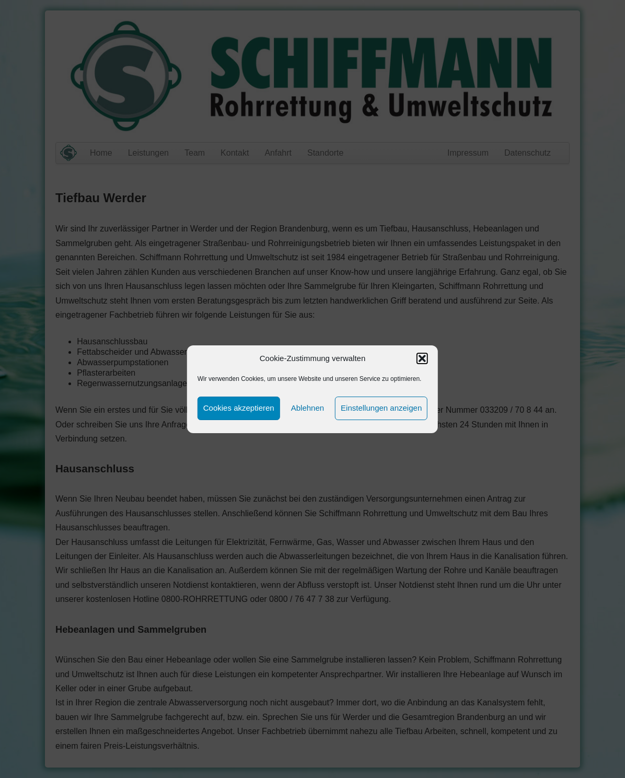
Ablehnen (307, 407)
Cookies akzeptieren (238, 407)
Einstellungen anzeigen (381, 407)
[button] (422, 358)
